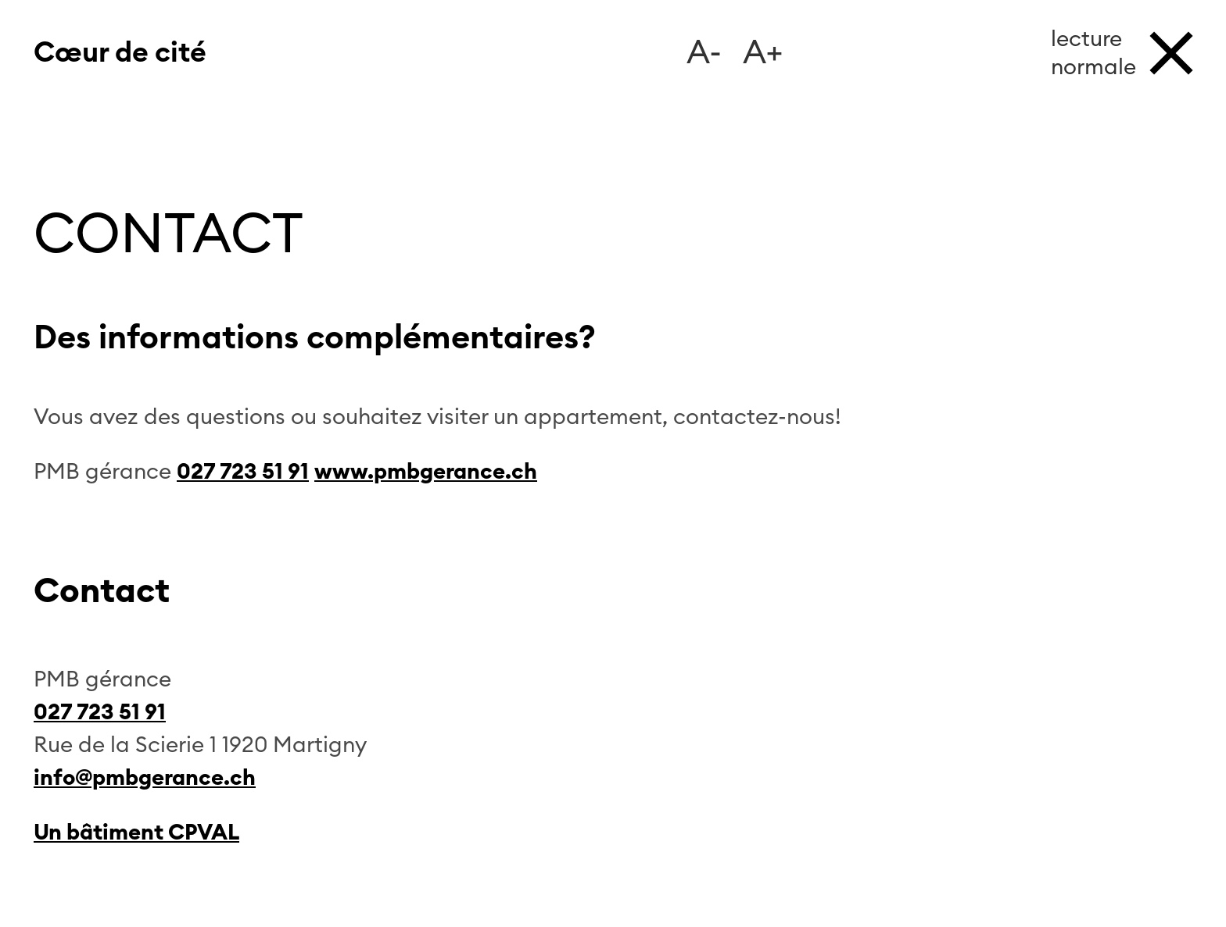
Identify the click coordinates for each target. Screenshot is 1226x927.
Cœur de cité (120, 53)
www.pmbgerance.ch (425, 472)
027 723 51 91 (243, 472)
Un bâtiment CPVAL (136, 832)
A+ (763, 53)
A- (704, 53)
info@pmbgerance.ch (145, 778)
